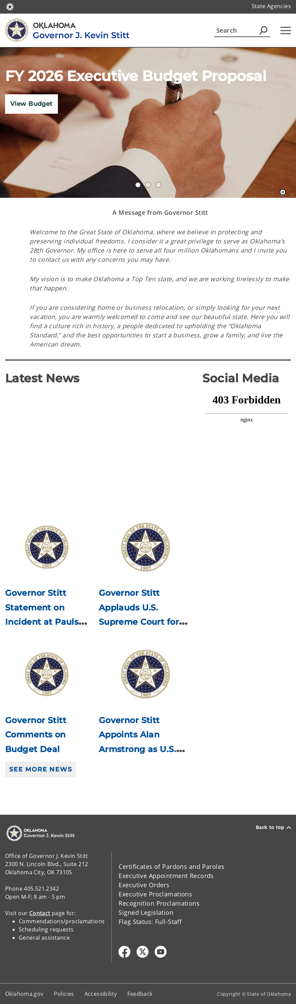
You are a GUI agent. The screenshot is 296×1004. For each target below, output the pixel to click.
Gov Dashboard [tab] (148, 185)
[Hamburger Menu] (285, 30)
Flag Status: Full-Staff (150, 922)
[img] (148, 123)
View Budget (31, 104)
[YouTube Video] (98, 443)
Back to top (273, 827)
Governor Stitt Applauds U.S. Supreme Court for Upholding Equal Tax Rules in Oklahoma (143, 622)
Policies (64, 994)
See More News (40, 769)
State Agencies (271, 6)
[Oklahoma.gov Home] (10, 6)
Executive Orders (144, 885)
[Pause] (283, 192)
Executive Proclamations (155, 894)
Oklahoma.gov (24, 994)
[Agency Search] (263, 30)
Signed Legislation (146, 912)
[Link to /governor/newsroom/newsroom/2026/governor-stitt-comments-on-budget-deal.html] (47, 674)
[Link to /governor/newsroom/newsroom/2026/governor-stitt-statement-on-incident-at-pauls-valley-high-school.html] (47, 547)
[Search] (242, 30)
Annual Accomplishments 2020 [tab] (138, 185)
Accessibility (100, 994)
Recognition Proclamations (159, 903)
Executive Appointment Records (166, 876)
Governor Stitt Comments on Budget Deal (35, 734)
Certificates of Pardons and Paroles (171, 866)
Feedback (140, 994)
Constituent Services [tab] (158, 185)
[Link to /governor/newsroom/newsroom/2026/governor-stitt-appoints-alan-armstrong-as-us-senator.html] (145, 674)
